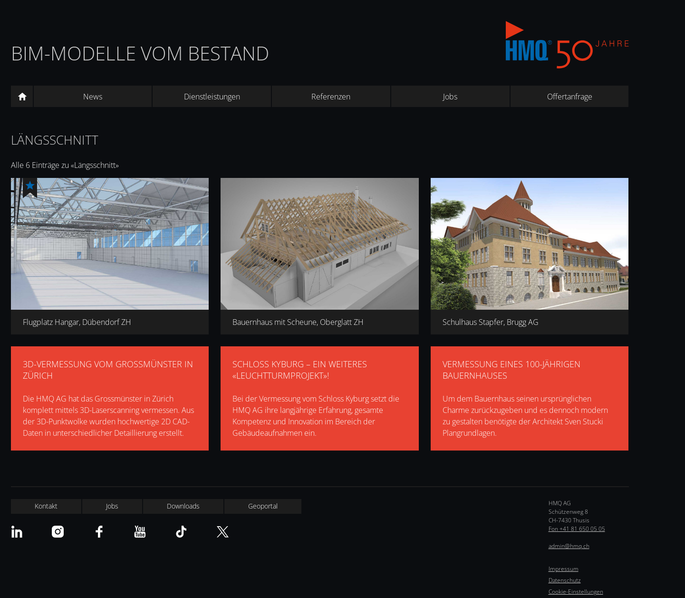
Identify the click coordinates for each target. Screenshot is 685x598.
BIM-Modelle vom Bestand (140, 53)
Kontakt (46, 505)
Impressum (564, 569)
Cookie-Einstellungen (576, 592)
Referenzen (330, 96)
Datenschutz (565, 580)
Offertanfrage (569, 96)
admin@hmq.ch (569, 546)
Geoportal (263, 505)
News (92, 96)
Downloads (183, 505)
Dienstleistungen (212, 96)
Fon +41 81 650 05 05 (577, 529)
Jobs (450, 96)
